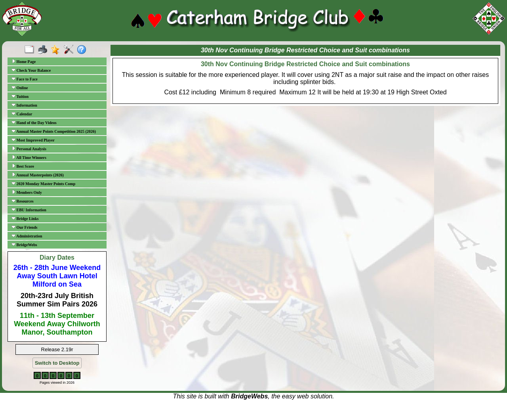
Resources (22, 201)
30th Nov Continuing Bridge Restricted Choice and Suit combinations (305, 64)
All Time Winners (28, 157)
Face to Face (24, 79)
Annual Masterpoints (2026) (37, 174)
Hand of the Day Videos (34, 122)
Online (19, 87)
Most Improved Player (33, 140)
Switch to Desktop (57, 363)
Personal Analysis (28, 148)
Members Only (26, 192)
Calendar (21, 113)
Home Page (23, 61)
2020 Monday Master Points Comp (43, 183)
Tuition (20, 96)
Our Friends (24, 227)
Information (24, 105)
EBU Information (28, 209)
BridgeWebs (24, 244)
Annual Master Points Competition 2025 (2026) (53, 131)
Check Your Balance (31, 70)
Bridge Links (24, 218)
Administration (26, 235)
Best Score (22, 166)
